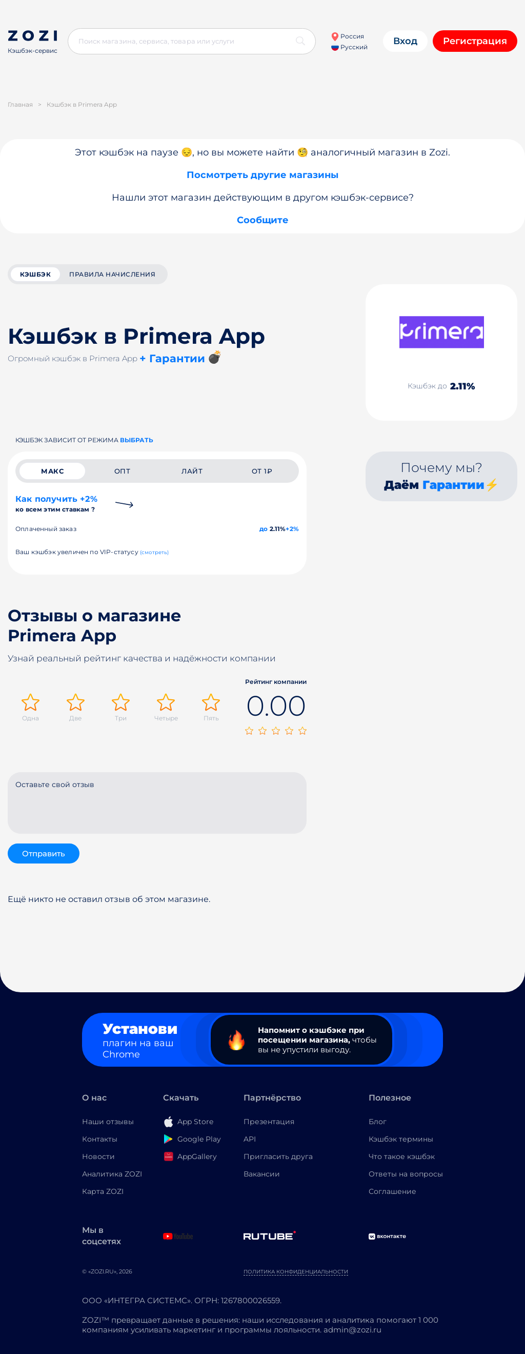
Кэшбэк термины (401, 1139)
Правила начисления (112, 274)
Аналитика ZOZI (112, 1174)
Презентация (269, 1121)
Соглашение (392, 1191)
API (250, 1139)
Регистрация (475, 41)
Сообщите (263, 220)
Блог (378, 1121)
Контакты (99, 1139)
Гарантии (453, 485)
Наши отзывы (108, 1121)
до (263, 529)
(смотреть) (154, 552)
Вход (405, 41)
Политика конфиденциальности (296, 1271)
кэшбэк (35, 274)
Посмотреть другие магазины (262, 175)
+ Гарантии (172, 358)
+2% (292, 529)
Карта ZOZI (103, 1191)
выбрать (136, 440)
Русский (349, 47)
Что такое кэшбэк (402, 1156)
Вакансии (262, 1174)
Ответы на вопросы (406, 1174)
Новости (98, 1156)
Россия (347, 36)
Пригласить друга (278, 1156)
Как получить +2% (56, 503)
